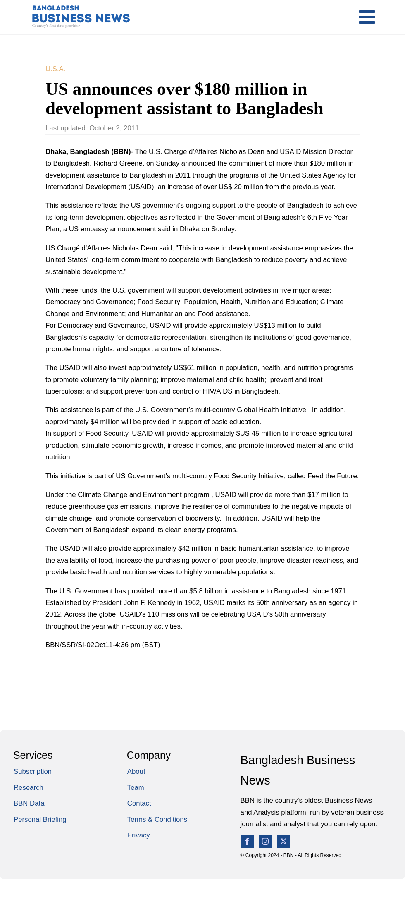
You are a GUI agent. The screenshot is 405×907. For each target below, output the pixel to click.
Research (28, 788)
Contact (139, 803)
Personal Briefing (40, 819)
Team (135, 788)
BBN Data (29, 803)
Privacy (138, 835)
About (136, 771)
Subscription (33, 771)
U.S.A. (55, 69)
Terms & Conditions (157, 819)
